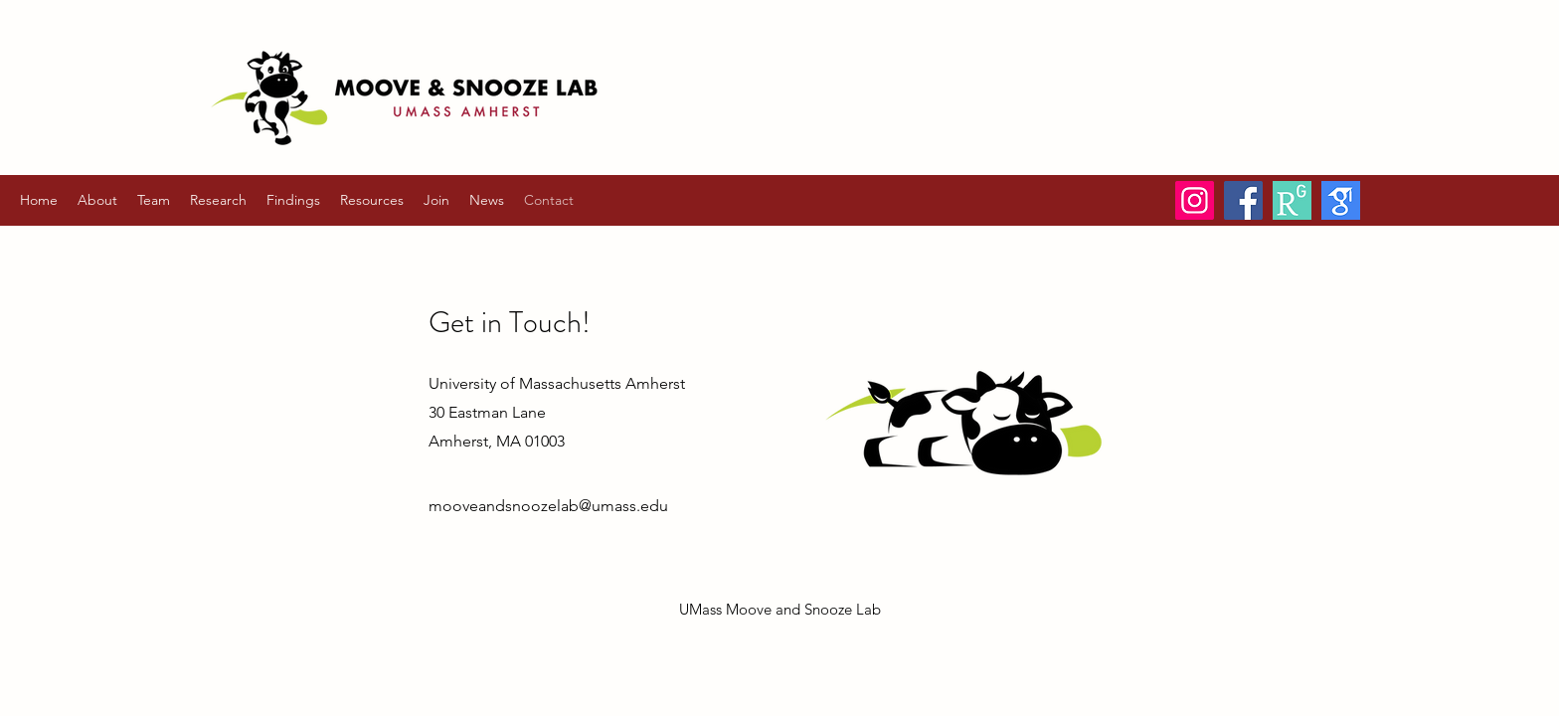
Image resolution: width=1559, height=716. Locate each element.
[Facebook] (1243, 200)
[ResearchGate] (1292, 200)
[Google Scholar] (1340, 200)
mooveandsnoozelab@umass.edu (548, 505)
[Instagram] (1194, 200)
